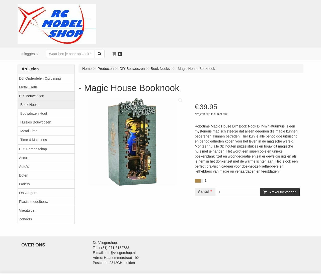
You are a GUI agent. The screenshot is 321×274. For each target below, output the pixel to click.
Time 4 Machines (33, 140)
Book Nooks (29, 105)
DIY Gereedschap (33, 149)
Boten (23, 175)
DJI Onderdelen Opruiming (40, 78)
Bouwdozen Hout (33, 113)
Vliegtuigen (27, 210)
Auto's (24, 167)
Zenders (25, 219)
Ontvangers (28, 193)
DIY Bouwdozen (31, 96)
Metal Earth (28, 87)
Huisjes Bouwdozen (35, 122)
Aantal (203, 191)
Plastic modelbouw (33, 202)
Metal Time (28, 131)
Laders (24, 184)
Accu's (24, 158)
